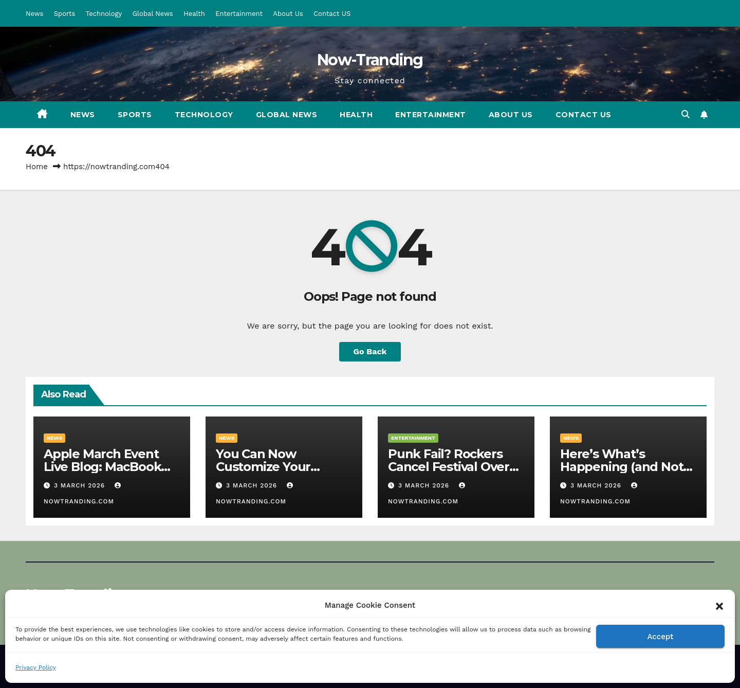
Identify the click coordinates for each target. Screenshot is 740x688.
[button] (719, 605)
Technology (104, 13)
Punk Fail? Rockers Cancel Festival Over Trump (448, 466)
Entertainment (239, 13)
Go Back (370, 351)
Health (194, 13)
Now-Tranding (370, 59)
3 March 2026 (80, 485)
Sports (64, 13)
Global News (153, 13)
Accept (660, 636)
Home (37, 166)
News (34, 13)
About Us (288, 13)
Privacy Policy (35, 667)
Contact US (331, 13)
